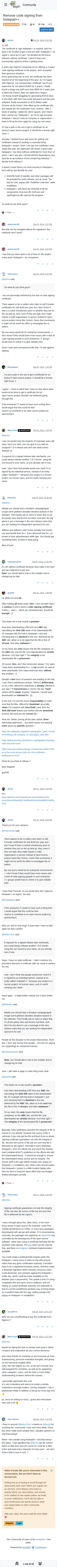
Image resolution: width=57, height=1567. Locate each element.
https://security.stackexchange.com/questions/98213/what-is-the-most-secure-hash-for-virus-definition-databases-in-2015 (28, 752)
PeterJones (13, 274)
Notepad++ (41, 1539)
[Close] (51, 1471)
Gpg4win (24, 1248)
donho (10, 40)
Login (19, 1523)
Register (9, 1523)
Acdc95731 (12, 1312)
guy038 (11, 593)
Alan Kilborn (13, 1419)
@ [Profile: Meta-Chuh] (8, 934)
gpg (30, 1245)
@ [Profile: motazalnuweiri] (10, 1052)
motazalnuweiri (14, 562)
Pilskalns (12, 498)
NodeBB (26, 1547)
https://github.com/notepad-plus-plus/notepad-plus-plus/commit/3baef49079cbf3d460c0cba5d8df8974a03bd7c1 (28, 800)
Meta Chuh (12, 430)
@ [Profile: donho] (6, 279)
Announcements (11, 24)
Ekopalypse (13, 367)
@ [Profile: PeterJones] (8, 831)
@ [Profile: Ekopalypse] (8, 900)
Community (29, 4)
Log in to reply (47, 30)
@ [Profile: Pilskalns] (7, 1004)
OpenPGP (46, 1235)
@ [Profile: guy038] (6, 1077)
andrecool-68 (13, 224)
